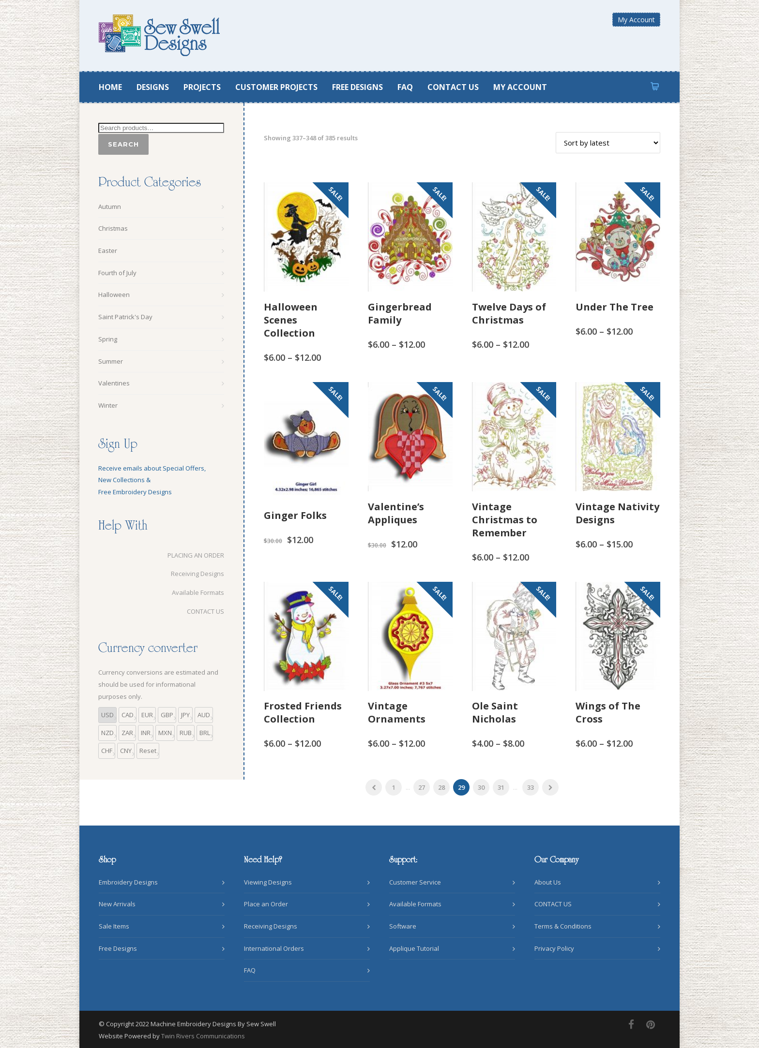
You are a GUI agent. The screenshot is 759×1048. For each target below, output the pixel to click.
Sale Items (114, 926)
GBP (167, 714)
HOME (110, 87)
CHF (106, 750)
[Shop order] (608, 142)
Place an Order (266, 904)
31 (501, 787)
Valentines (114, 383)
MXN (165, 732)
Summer (110, 361)
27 (421, 787)
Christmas (113, 228)
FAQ (405, 87)
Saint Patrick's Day (125, 316)
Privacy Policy (554, 948)
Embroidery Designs (128, 882)
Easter (107, 250)
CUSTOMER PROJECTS (276, 87)
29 (461, 787)
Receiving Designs (197, 573)
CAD (127, 714)
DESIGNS (153, 87)
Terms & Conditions (563, 926)
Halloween (114, 294)
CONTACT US (453, 87)
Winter (108, 405)
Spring (107, 339)
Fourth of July (117, 272)
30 (481, 787)
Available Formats (198, 592)
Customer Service (415, 882)
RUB (186, 732)
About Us (547, 882)
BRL (204, 732)
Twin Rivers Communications (203, 1036)
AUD (203, 714)
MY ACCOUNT (520, 87)
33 (530, 787)
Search (123, 144)
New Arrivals (117, 904)
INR (146, 732)
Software (402, 926)
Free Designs (118, 948)
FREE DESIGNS (357, 87)
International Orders (274, 948)
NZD (107, 732)
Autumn (109, 206)
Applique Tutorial (414, 948)
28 (441, 787)
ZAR (127, 732)
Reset (147, 750)
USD (107, 714)
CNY (126, 750)
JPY (185, 714)
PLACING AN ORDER (195, 555)
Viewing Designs (268, 882)
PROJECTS (202, 87)
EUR (147, 714)
